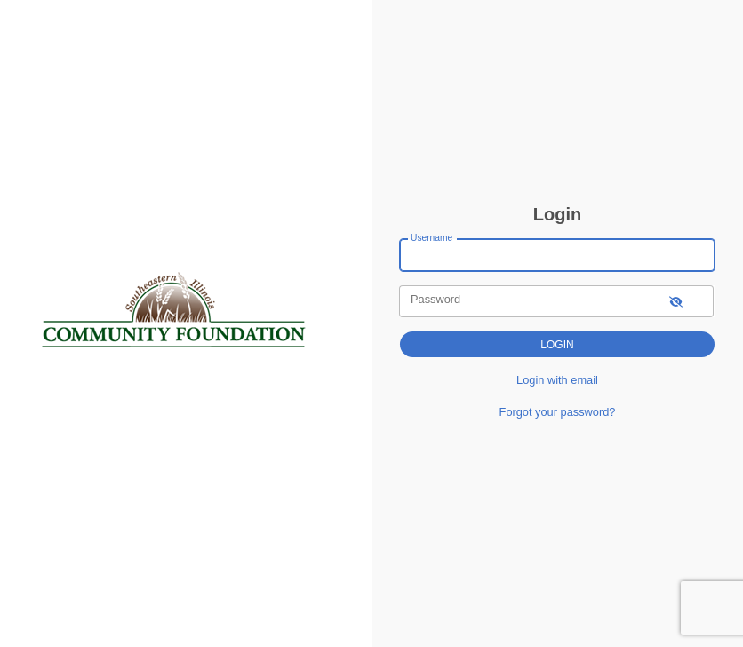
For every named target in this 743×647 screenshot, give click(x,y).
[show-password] (676, 300)
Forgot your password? (557, 412)
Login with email (557, 380)
